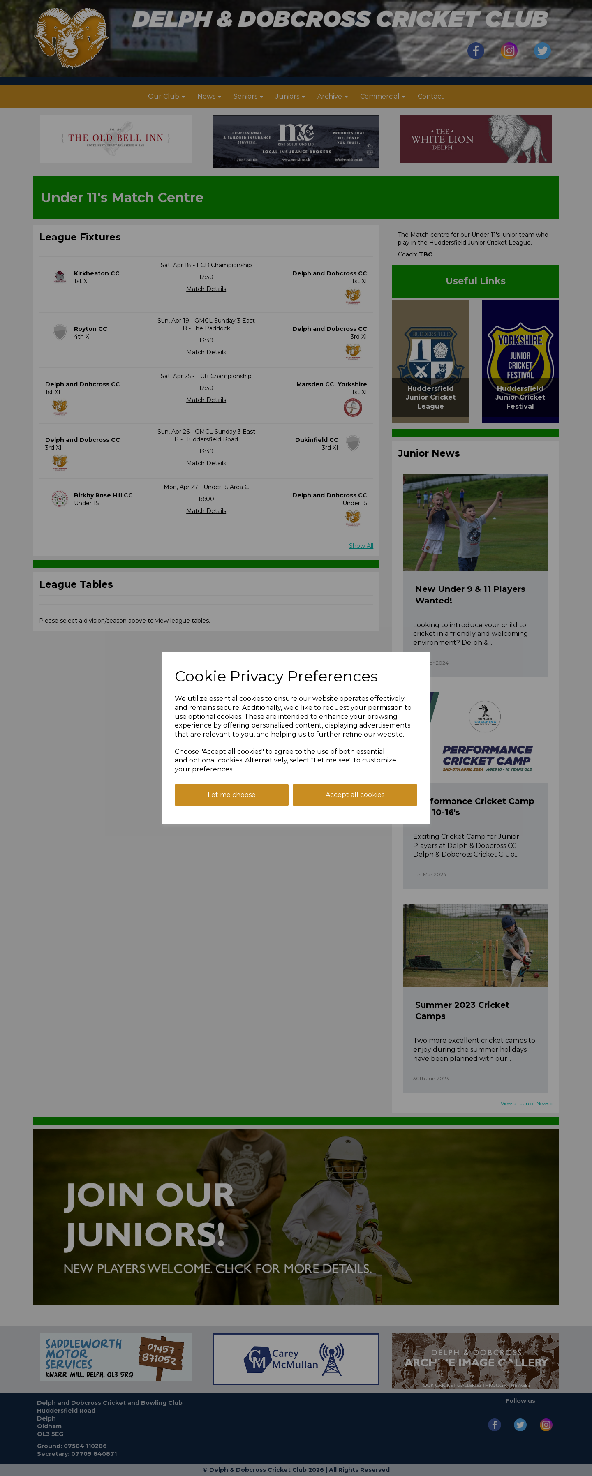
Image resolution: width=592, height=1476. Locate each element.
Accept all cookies (355, 795)
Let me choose (232, 795)
